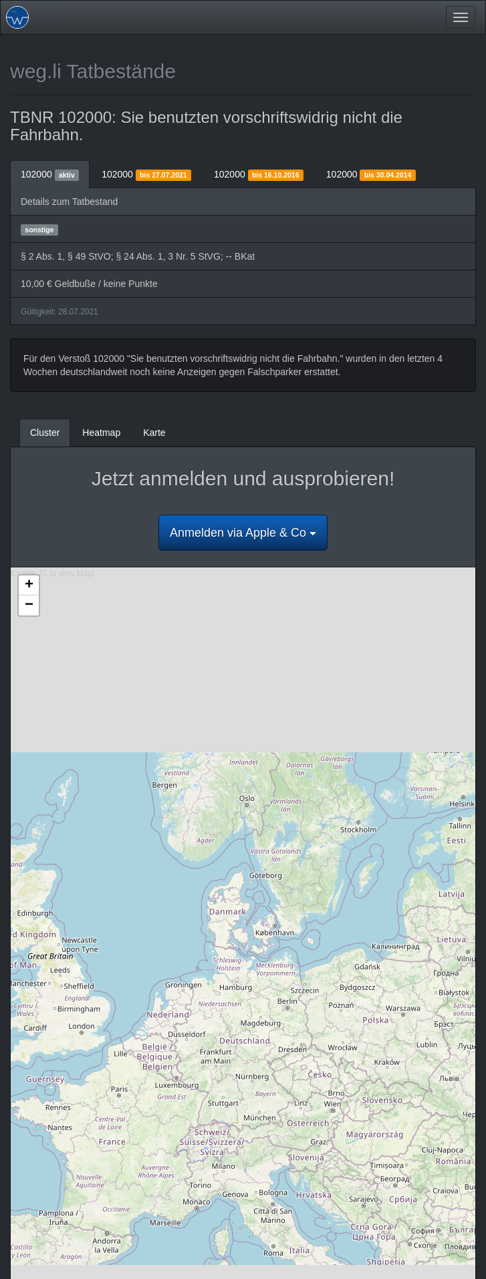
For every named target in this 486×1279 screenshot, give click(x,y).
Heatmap (101, 432)
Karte (154, 432)
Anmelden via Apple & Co (243, 532)
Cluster (44, 432)
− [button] (29, 605)
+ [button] (29, 585)
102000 (50, 175)
